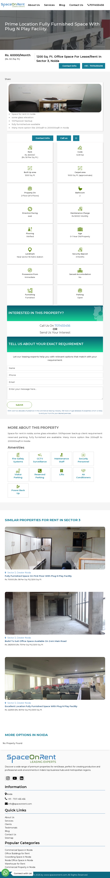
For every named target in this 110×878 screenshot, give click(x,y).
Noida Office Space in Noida (19, 860)
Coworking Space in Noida (18, 857)
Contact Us (76, 5)
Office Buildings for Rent (17, 853)
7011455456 (96, 5)
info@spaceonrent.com (20, 804)
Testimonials (11, 827)
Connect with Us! (22, 873)
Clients (8, 824)
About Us (34, 5)
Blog (62, 5)
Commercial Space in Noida (19, 850)
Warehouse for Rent (15, 863)
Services (49, 5)
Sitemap (9, 838)
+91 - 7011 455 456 (16, 799)
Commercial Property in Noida (20, 867)
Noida (9, 794)
